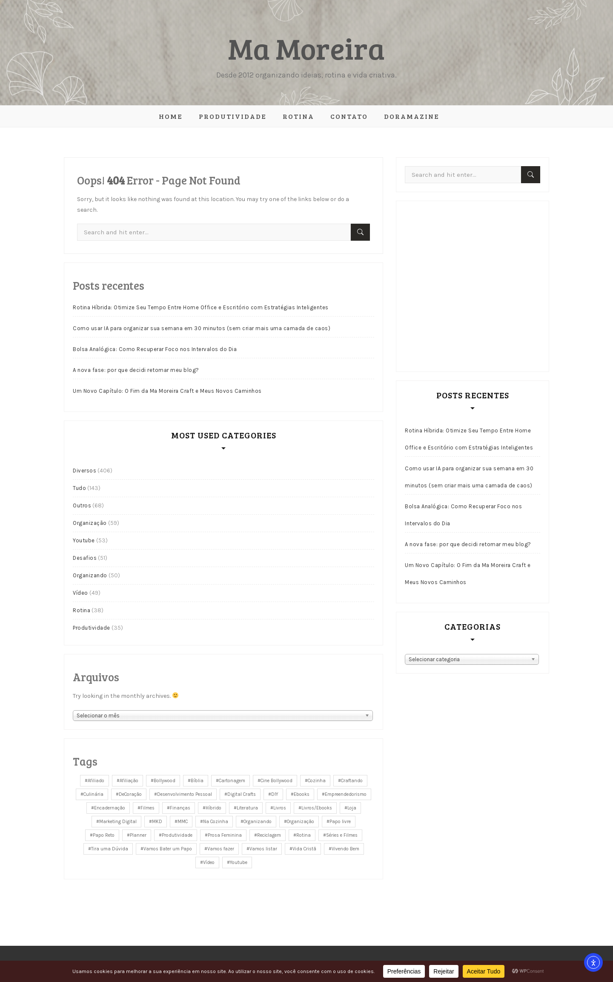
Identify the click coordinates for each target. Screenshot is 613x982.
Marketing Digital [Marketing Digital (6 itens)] (118, 821)
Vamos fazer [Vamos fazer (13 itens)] (220, 849)
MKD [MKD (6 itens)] (157, 821)
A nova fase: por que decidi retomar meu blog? (136, 370)
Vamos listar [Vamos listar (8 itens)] (263, 849)
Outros (82, 505)
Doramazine (411, 116)
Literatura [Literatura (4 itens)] (247, 808)
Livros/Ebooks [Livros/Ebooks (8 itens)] (316, 808)
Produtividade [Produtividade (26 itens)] (177, 835)
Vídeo (80, 593)
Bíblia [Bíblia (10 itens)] (197, 780)
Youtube (84, 540)
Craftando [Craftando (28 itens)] (352, 780)
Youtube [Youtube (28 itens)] (238, 862)
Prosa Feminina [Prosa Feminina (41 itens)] (225, 835)
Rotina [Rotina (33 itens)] (303, 835)
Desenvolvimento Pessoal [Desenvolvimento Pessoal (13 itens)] (184, 794)
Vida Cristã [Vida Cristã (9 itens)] (304, 849)
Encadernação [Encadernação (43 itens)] (109, 808)
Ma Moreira (306, 48)
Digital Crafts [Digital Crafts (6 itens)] (241, 794)
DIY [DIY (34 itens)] (274, 794)
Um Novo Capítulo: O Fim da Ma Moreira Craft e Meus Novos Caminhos (167, 391)
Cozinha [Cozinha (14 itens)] (317, 780)
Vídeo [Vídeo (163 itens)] (209, 862)
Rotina (298, 116)
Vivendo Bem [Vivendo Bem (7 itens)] (345, 849)
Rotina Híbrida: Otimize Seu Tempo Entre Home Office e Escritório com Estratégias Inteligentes (201, 307)
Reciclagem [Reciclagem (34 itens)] (269, 835)
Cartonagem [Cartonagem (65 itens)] (232, 780)
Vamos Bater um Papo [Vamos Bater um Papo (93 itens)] (167, 849)
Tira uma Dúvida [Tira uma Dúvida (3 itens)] (109, 849)
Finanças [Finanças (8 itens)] (180, 808)
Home (171, 116)
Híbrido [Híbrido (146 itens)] (213, 808)
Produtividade (232, 116)
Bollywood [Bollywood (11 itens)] (164, 780)
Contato (349, 116)
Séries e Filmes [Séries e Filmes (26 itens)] (342, 835)
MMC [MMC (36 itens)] (183, 821)
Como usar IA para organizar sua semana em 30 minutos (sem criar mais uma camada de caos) (201, 328)
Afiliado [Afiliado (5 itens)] (96, 780)
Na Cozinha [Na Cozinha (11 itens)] (215, 821)
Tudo (79, 488)
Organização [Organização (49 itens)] (300, 821)
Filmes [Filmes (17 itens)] (147, 808)
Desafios (85, 558)
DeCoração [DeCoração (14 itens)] (130, 794)
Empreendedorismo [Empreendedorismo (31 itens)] (346, 794)
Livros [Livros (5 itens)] (279, 808)
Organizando (90, 575)
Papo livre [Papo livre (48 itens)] (340, 821)
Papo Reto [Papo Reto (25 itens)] (104, 835)
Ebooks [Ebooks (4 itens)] (301, 794)
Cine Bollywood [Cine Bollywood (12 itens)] (276, 780)
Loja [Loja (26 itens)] (351, 808)
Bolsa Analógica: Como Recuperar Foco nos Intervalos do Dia (155, 349)
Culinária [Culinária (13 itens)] (93, 794)
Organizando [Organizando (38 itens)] (257, 821)
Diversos (84, 470)
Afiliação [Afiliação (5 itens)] (129, 780)
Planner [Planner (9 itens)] (138, 835)
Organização (90, 523)
